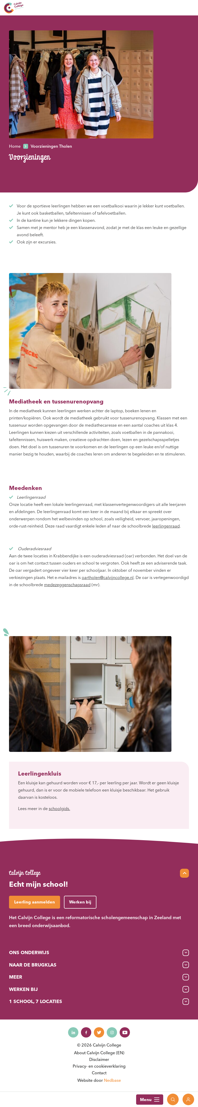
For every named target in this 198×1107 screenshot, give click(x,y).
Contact (99, 1072)
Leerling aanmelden (34, 901)
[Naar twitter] (99, 1032)
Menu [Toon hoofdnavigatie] (149, 1099)
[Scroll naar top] (184, 873)
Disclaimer (99, 1059)
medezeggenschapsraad (67, 584)
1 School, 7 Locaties (35, 1001)
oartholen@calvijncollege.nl (108, 577)
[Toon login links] (188, 1099)
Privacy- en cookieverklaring (99, 1066)
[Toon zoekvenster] (173, 1099)
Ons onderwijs (29, 952)
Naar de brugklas (32, 965)
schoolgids (59, 808)
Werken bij (23, 989)
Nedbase (112, 1080)
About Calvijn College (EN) (99, 1052)
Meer (15, 977)
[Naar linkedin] (73, 1032)
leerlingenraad (166, 526)
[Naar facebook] (86, 1032)
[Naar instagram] (112, 1032)
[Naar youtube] (125, 1032)
